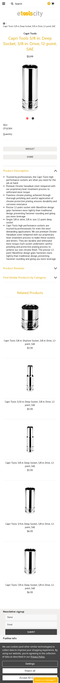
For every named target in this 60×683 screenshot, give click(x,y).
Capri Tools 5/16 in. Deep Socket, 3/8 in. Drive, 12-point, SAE (30, 403)
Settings (30, 663)
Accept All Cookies (30, 677)
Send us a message (44, 680)
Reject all (30, 670)
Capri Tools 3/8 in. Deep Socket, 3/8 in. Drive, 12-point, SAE (30, 464)
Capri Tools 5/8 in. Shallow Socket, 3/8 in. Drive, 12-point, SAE (30, 342)
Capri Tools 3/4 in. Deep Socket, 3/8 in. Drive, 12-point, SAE (30, 525)
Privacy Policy (37, 656)
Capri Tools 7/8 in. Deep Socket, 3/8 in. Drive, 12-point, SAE (30, 586)
